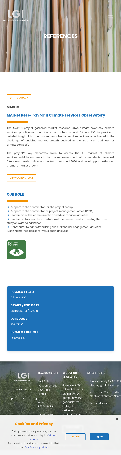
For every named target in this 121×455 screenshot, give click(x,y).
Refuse (76, 436)
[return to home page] (16, 15)
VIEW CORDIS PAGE (21, 177)
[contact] (35, 399)
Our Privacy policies (37, 447)
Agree (99, 436)
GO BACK (19, 97)
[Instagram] (24, 399)
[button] (110, 16)
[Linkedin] (12, 399)
